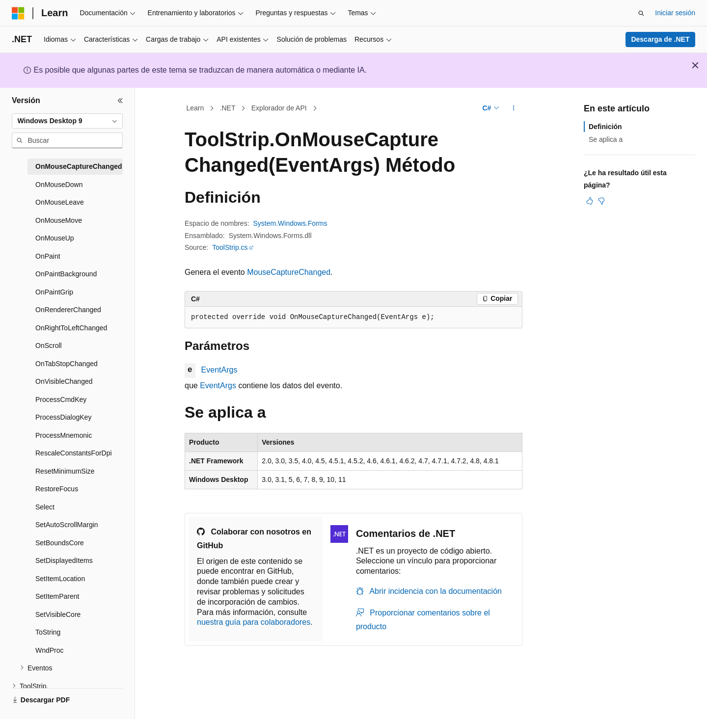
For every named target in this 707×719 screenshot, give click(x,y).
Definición (605, 127)
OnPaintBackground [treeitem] (66, 274)
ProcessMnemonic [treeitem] (63, 435)
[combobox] (67, 121)
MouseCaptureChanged (288, 272)
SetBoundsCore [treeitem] (59, 543)
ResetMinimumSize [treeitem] (65, 471)
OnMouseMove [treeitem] (58, 220)
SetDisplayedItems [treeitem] (64, 560)
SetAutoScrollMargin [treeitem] (66, 525)
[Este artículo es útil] (590, 201)
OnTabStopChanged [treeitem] (66, 364)
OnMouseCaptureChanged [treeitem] (78, 166)
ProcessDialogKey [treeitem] (63, 417)
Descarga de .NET (660, 39)
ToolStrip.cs (229, 247)
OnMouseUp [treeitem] (54, 238)
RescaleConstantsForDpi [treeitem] (73, 453)
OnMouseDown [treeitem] (59, 184)
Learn (195, 108)
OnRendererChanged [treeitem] (68, 310)
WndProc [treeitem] (49, 650)
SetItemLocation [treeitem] (60, 579)
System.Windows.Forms (290, 223)
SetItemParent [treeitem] (57, 596)
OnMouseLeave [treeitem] (59, 202)
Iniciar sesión (675, 13)
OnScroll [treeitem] (48, 345)
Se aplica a (606, 139)
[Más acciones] (513, 108)
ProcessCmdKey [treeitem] (60, 399)
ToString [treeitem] (47, 632)
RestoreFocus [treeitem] (56, 489)
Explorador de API (279, 108)
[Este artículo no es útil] (601, 201)
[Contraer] (120, 100)
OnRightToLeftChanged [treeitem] (71, 328)
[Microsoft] (18, 13)
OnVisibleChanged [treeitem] (64, 381)
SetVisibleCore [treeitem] (58, 614)
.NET (228, 108)
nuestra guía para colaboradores (253, 622)
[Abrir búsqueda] (641, 13)
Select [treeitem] (44, 507)
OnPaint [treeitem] (47, 256)
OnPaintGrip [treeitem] (54, 292)
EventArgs (219, 370)
